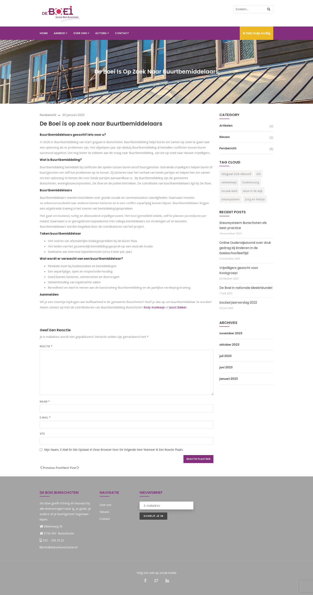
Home (44, 33)
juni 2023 (226, 367)
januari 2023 (228, 379)
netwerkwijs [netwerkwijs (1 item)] (229, 182)
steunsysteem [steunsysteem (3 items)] (230, 199)
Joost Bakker (178, 307)
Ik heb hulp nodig (256, 33)
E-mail (45, 417)
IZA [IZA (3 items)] (258, 174)
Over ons (81, 33)
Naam (45, 401)
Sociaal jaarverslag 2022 (238, 302)
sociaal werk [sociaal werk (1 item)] (229, 191)
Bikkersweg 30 (53, 526)
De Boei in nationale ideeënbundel (245, 287)
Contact (122, 33)
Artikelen (226, 126)
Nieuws (224, 137)
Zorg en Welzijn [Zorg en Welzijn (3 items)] (255, 199)
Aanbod (60, 33)
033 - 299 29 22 (53, 540)
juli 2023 (225, 356)
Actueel (102, 33)
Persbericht (48, 115)
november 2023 (230, 333)
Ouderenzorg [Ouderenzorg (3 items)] (250, 182)
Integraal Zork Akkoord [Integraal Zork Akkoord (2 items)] (236, 174)
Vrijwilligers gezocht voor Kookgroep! (238, 270)
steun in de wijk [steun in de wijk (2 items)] (252, 191)
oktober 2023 (229, 345)
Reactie (46, 346)
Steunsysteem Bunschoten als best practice (243, 225)
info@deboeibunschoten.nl (58, 547)
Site (42, 433)
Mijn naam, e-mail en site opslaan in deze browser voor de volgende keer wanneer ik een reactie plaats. (113, 449)
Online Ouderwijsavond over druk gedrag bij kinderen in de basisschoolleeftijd (245, 247)
